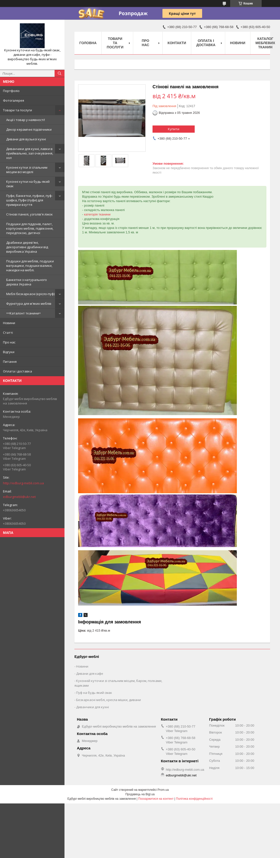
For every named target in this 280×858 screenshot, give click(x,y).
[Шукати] (59, 73)
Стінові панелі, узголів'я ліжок (29, 214)
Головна (87, 43)
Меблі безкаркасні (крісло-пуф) (30, 294)
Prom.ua (163, 790)
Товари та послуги (17, 110)
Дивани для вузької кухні (26, 139)
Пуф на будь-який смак (94, 692)
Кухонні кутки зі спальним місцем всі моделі (26, 169)
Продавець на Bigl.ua (140, 794)
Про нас (9, 342)
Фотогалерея (13, 100)
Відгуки (8, 352)
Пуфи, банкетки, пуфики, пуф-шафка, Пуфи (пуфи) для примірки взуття (29, 200)
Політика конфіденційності (194, 798)
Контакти (177, 43)
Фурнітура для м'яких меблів (28, 303)
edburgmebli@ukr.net (19, 496)
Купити (173, 129)
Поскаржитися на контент (155, 798)
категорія (91, 214)
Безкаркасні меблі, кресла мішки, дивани (108, 700)
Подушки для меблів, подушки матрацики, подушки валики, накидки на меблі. (30, 265)
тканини (104, 214)
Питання (10, 361)
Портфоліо (11, 91)
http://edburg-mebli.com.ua (23, 483)
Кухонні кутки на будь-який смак (28, 183)
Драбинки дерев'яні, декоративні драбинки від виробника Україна (27, 247)
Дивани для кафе (89, 673)
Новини (9, 323)
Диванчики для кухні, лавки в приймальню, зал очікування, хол (29, 153)
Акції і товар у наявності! (25, 120)
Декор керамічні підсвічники (29, 129)
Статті (8, 332)
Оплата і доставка (17, 371)
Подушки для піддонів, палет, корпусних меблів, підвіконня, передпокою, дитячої (29, 228)
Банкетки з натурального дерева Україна (26, 281)
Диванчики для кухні (92, 707)
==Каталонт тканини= (23, 313)
